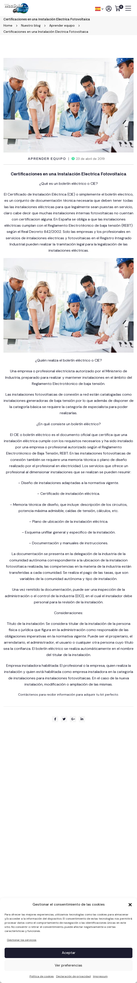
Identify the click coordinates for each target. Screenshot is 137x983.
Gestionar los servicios (21, 940)
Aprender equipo (47, 159)
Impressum (100, 976)
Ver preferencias (68, 965)
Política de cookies (42, 976)
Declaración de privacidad (73, 976)
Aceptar (68, 952)
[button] (130, 904)
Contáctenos (28, 694)
